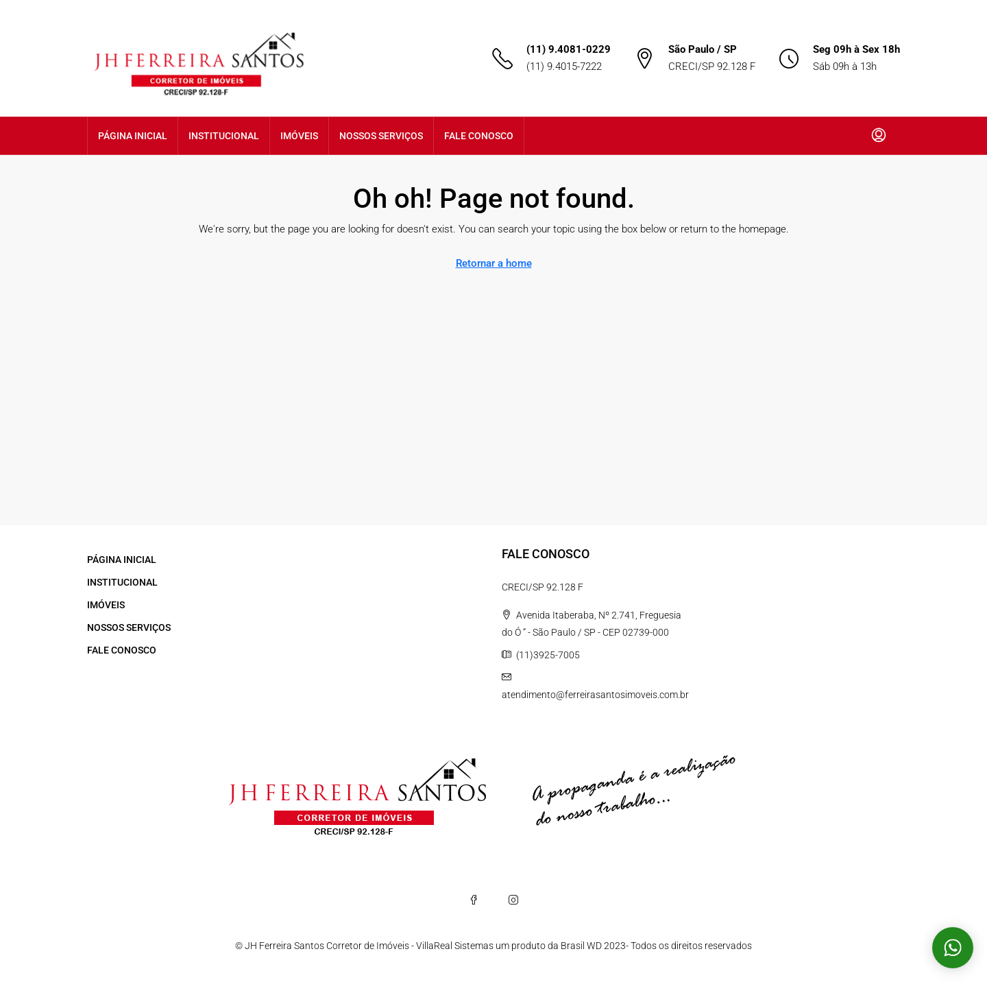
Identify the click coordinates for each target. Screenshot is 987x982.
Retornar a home (494, 263)
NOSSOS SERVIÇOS (381, 135)
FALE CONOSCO (478, 135)
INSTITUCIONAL (223, 135)
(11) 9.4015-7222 (564, 66)
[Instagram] (513, 900)
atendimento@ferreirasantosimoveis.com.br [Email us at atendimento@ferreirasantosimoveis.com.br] (595, 694)
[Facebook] (473, 900)
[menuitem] (878, 135)
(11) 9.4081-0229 (568, 49)
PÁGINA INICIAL (132, 135)
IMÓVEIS (299, 135)
